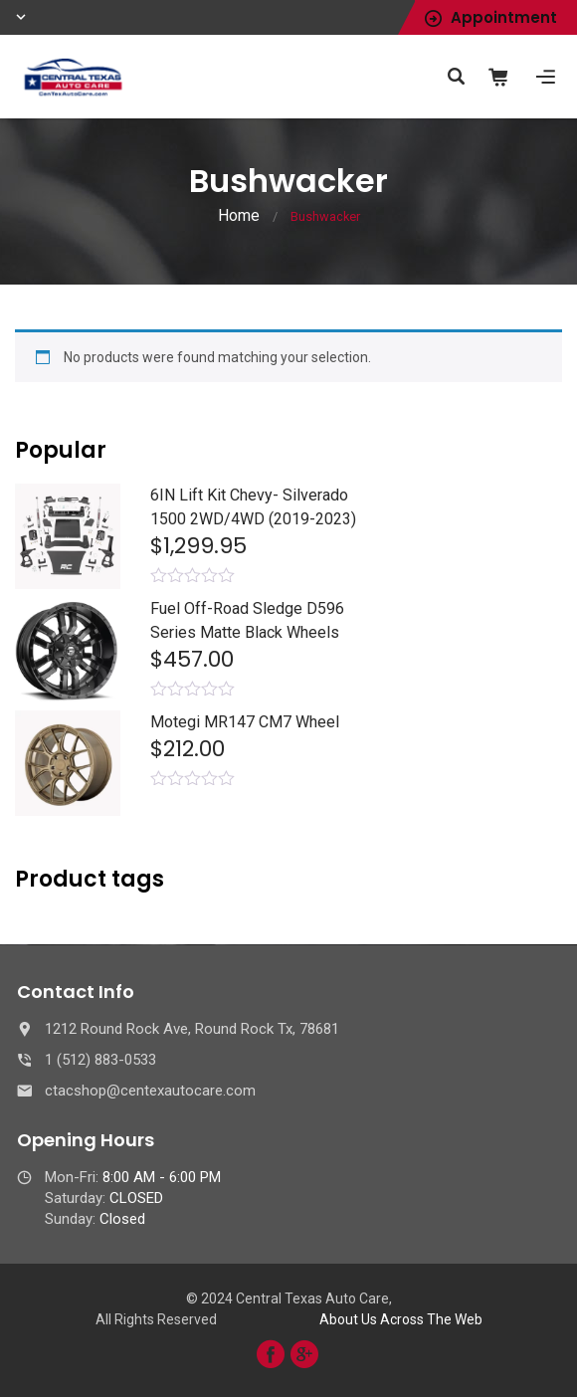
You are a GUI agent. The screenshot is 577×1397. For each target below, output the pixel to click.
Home (239, 215)
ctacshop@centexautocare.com (150, 1090)
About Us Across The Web (400, 1319)
